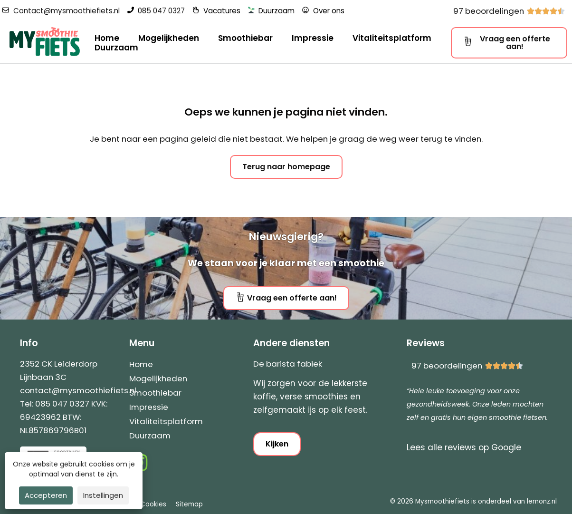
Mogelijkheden (168, 38)
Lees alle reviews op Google (464, 447)
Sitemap (189, 504)
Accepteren (46, 495)
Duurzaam (116, 47)
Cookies (153, 504)
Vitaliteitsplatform (392, 38)
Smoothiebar (245, 38)
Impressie (313, 38)
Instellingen (103, 495)
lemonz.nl (542, 501)
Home (107, 38)
